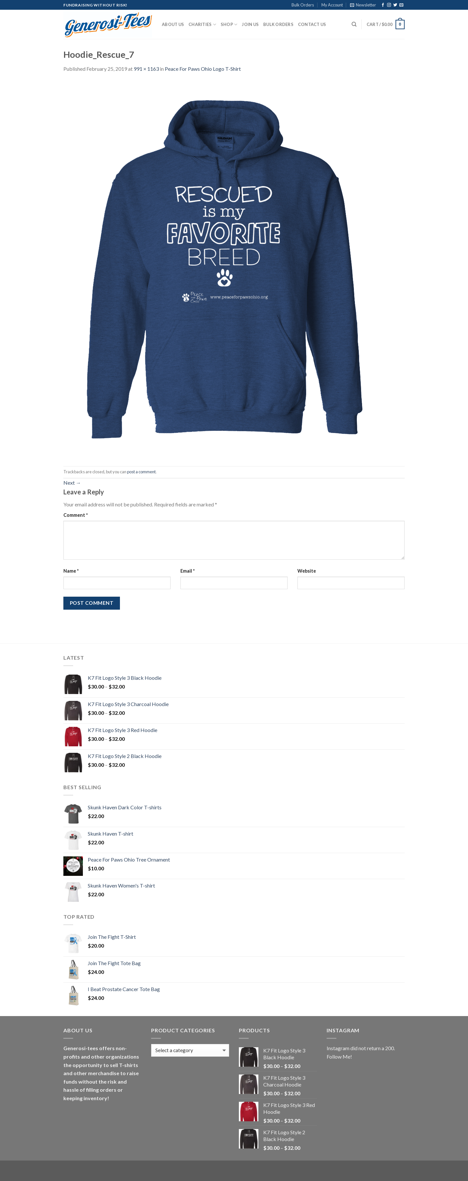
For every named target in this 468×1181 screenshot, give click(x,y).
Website (306, 571)
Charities (202, 24)
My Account (332, 4)
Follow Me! (339, 1056)
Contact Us (312, 24)
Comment (75, 515)
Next (72, 482)
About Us (173, 24)
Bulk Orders (303, 4)
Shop (229, 24)
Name (71, 571)
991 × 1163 (146, 69)
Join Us (250, 24)
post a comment (141, 471)
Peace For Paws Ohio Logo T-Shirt (203, 69)
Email (187, 571)
